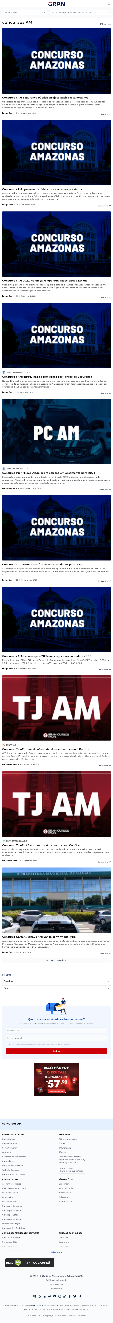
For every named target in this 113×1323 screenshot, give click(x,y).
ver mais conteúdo (56, 960)
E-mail (63, 1152)
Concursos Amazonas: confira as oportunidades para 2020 (42, 564)
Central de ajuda (68, 1139)
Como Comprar (9, 1148)
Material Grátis (66, 1188)
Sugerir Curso (65, 1201)
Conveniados (8, 1161)
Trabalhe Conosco (10, 1170)
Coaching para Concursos (14, 1188)
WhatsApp (65, 1148)
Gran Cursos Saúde (14, 841)
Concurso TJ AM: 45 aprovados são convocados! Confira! (41, 845)
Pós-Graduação (9, 1201)
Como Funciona (9, 1143)
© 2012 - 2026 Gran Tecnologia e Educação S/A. (56, 1276)
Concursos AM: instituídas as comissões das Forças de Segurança (47, 376)
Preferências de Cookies (13, 1174)
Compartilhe (104, 114)
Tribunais (9, 745)
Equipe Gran (7, 113)
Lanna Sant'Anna (9, 488)
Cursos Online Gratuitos (13, 1228)
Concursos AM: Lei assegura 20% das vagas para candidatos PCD (47, 656)
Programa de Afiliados (12, 1165)
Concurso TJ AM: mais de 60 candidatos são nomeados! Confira (45, 749)
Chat (62, 1143)
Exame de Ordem (10, 1193)
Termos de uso (56, 1284)
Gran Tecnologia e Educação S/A (44, 1305)
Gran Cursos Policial (15, 372)
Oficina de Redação (11, 1224)
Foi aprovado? (71, 1169)
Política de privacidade (56, 1280)
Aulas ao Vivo (65, 1193)
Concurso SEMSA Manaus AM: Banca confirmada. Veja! (39, 936)
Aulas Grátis (64, 1197)
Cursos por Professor (12, 1219)
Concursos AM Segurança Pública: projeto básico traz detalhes (45, 97)
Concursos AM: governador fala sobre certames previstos (42, 189)
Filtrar (105, 24)
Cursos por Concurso (12, 1206)
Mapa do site (57, 1288)
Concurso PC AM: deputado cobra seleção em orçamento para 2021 (48, 472)
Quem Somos (8, 1139)
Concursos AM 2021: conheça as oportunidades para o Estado (45, 280)
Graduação (7, 1197)
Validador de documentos (14, 1157)
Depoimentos (65, 1184)
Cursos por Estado (11, 1215)
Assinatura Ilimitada (11, 1184)
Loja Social (7, 1152)
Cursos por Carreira (11, 1210)
